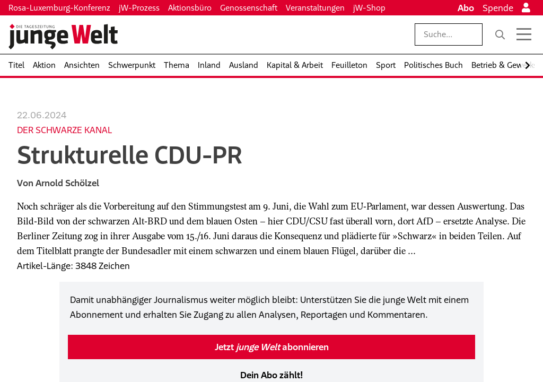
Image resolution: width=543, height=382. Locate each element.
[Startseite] (63, 36)
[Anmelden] (526, 8)
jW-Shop (369, 8)
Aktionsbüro (190, 8)
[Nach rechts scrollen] (528, 65)
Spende (498, 8)
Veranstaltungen (315, 8)
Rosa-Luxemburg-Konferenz (59, 8)
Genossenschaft (248, 8)
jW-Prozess (139, 8)
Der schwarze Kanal (64, 130)
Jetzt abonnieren (272, 347)
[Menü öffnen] (524, 34)
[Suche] (500, 34)
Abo (466, 8)
